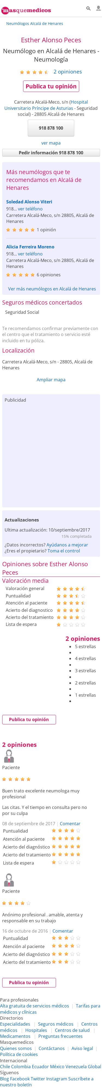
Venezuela (76, 1067)
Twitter (38, 1079)
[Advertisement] (51, 454)
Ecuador (40, 1067)
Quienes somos (16, 1048)
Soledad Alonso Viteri (29, 202)
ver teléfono (30, 209)
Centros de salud (72, 1030)
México (57, 1067)
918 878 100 (51, 128)
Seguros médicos (55, 1024)
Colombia (21, 1067)
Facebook (20, 1079)
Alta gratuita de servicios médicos (34, 1006)
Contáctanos (52, 1048)
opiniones (68, 71)
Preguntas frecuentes (60, 1036)
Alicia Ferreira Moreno (30, 247)
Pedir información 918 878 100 (51, 153)
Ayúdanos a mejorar (67, 545)
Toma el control (64, 551)
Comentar (70, 824)
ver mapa (51, 143)
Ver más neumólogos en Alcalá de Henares (52, 289)
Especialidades (15, 1024)
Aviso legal (82, 1048)
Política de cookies (19, 1054)
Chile (5, 1067)
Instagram (56, 1079)
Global (94, 1067)
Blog (4, 1079)
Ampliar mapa (51, 380)
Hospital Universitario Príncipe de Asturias (46, 105)
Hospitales (36, 1030)
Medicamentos (15, 1036)
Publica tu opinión (51, 86)
